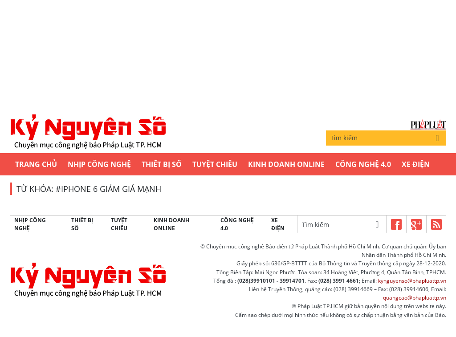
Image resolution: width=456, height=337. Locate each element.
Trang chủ (36, 164)
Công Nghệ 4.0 (363, 164)
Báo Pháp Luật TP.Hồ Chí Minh (428, 124)
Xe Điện (416, 164)
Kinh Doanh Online (286, 164)
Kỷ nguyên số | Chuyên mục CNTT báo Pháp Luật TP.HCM (88, 132)
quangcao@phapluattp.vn (414, 297)
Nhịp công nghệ (99, 164)
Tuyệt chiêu (214, 164)
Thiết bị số (162, 164)
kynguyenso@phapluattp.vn (412, 280)
